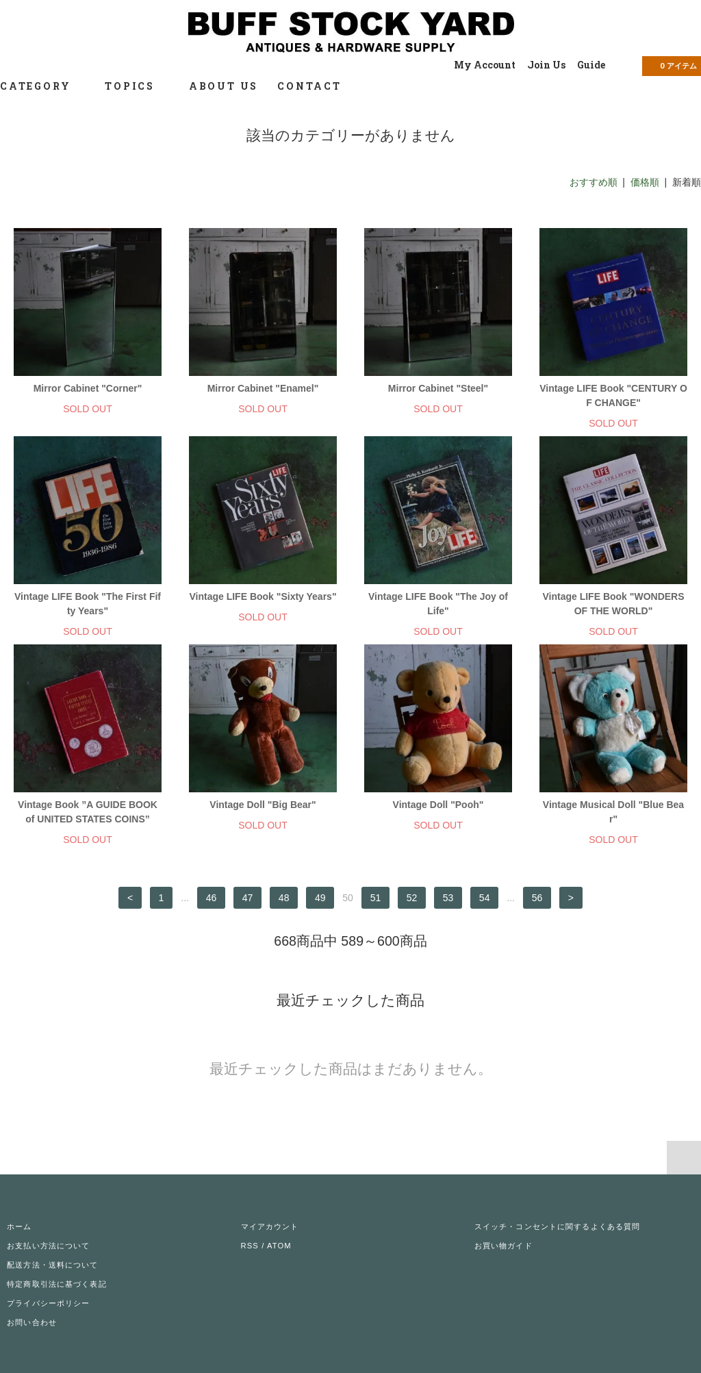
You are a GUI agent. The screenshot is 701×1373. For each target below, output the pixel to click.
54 (484, 897)
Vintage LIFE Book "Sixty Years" (262, 596)
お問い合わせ (32, 1322)
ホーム (19, 1226)
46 (211, 897)
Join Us (546, 64)
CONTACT (309, 85)
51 (375, 897)
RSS (250, 1246)
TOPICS (137, 85)
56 (537, 897)
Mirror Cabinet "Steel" (438, 388)
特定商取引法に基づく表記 (56, 1284)
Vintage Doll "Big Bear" (262, 804)
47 (247, 897)
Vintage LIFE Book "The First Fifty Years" (87, 603)
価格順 (644, 182)
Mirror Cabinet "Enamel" (263, 388)
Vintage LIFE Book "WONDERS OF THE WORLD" (613, 603)
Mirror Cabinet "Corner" (88, 388)
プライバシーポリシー (48, 1303)
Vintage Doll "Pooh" (438, 804)
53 (448, 897)
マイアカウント (270, 1226)
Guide (591, 64)
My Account (484, 64)
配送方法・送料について (52, 1265)
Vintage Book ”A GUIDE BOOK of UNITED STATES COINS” (87, 811)
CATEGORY (43, 85)
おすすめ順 (593, 182)
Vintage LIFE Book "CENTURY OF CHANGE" (613, 395)
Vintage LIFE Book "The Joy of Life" (438, 603)
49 (320, 897)
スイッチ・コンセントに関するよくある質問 (557, 1226)
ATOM (279, 1246)
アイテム (670, 65)
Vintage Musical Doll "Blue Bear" (613, 811)
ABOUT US (223, 85)
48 (284, 897)
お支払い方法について (48, 1246)
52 (412, 897)
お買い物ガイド (503, 1246)
